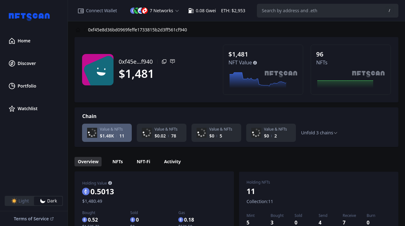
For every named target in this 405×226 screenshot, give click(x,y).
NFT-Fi (143, 161)
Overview (88, 161)
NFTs (117, 161)
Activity (172, 161)
